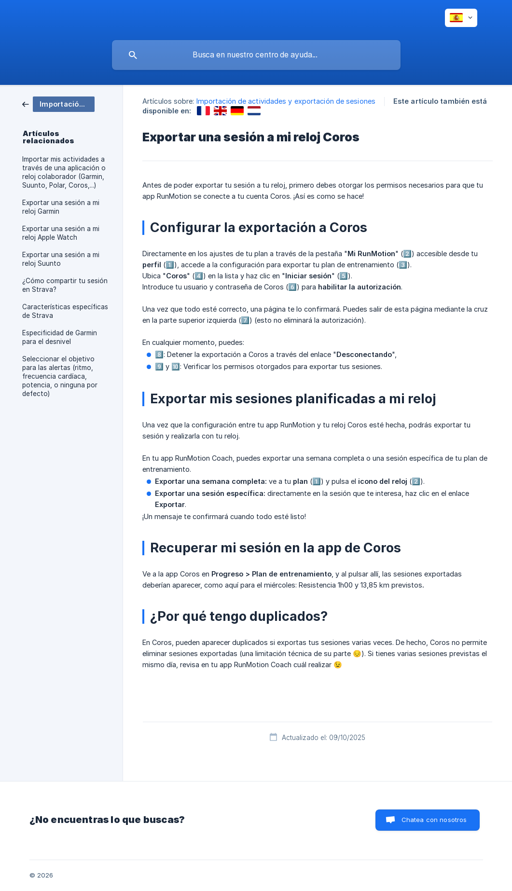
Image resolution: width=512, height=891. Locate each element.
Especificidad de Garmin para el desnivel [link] (59, 337)
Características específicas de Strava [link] (65, 311)
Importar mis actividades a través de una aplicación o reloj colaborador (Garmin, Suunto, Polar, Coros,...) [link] (64, 172)
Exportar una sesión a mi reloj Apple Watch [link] (60, 233)
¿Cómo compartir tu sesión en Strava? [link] (65, 285)
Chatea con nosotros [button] (434, 819)
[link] (58, 103)
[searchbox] (256, 55)
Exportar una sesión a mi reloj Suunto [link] (60, 259)
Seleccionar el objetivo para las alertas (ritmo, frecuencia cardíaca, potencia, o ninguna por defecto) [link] (59, 376)
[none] (461, 18)
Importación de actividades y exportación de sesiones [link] (285, 101)
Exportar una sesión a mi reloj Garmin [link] (60, 207)
